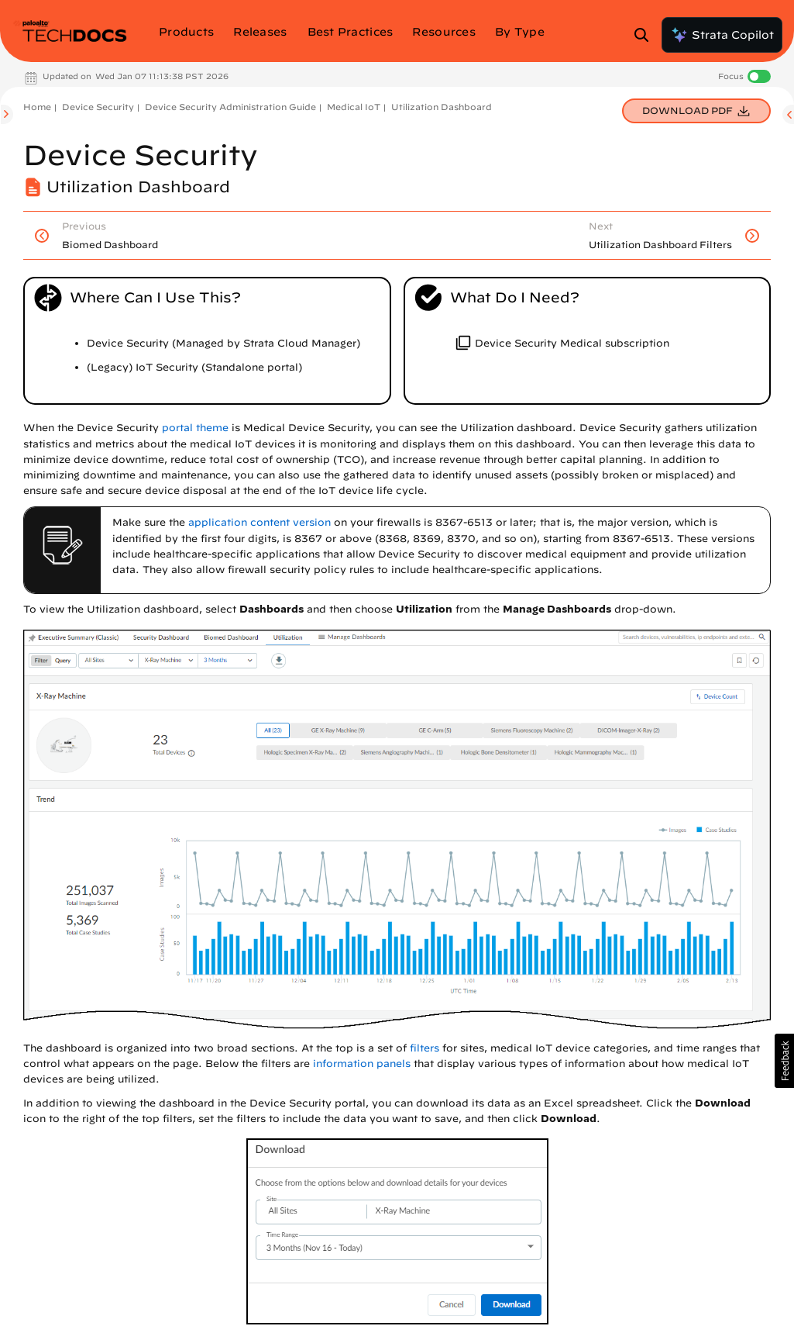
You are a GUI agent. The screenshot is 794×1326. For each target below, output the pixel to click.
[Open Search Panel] (646, 35)
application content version (259, 522)
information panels (362, 1063)
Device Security (98, 107)
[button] (784, 1061)
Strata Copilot (722, 35)
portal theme (195, 427)
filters (424, 1048)
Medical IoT (353, 107)
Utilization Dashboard (441, 107)
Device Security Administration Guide (230, 107)
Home (37, 107)
